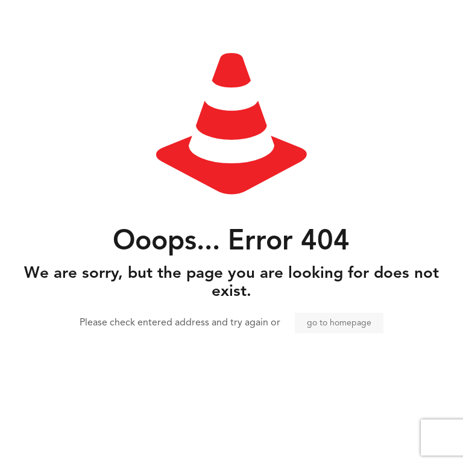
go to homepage (339, 323)
